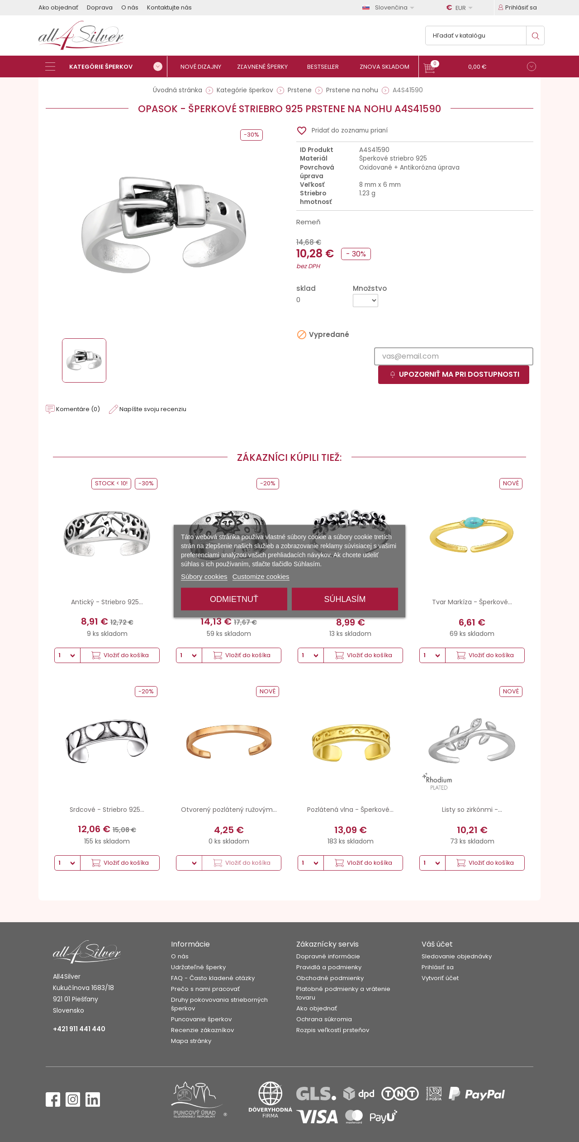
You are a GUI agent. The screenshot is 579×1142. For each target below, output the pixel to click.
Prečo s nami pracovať (205, 989)
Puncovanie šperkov (201, 1019)
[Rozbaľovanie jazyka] (390, 7)
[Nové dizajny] (204, 67)
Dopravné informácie (328, 956)
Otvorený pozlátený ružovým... (229, 809)
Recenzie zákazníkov (202, 1030)
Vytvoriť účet (440, 978)
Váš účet (437, 944)
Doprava (100, 7)
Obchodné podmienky (330, 978)
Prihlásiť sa (438, 967)
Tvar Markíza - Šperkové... (472, 602)
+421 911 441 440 (79, 1028)
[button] (480, 67)
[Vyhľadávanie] (485, 35)
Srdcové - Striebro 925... (107, 809)
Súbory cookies (204, 576)
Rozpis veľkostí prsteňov (332, 1030)
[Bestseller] (326, 67)
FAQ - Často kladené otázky (213, 978)
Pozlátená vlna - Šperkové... (350, 809)
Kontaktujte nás (169, 7)
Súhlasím (344, 598)
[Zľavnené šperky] (265, 67)
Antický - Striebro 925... (107, 602)
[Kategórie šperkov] (106, 66)
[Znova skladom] (387, 67)
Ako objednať (58, 7)
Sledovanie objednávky (457, 956)
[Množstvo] (365, 300)
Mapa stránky (191, 1041)
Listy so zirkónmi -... (472, 809)
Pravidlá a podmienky (328, 967)
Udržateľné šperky (198, 967)
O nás (129, 7)
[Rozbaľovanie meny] (460, 7)
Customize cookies (261, 576)
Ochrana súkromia (324, 1019)
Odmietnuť (234, 598)
